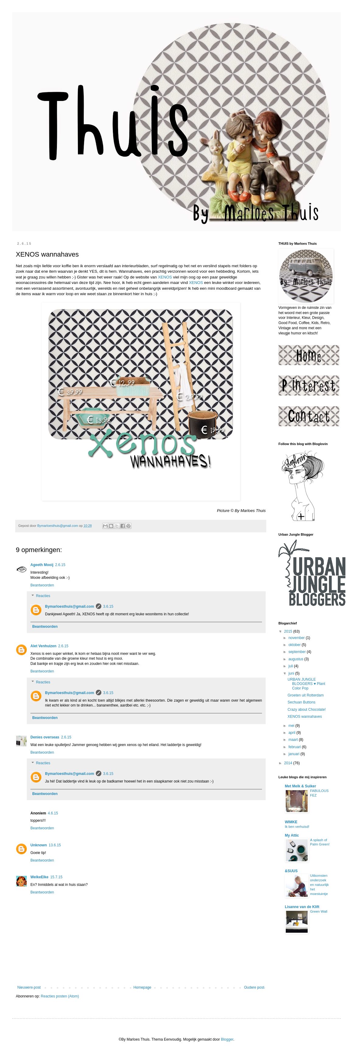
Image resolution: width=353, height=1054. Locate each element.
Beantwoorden (42, 585)
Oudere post (254, 987)
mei (291, 726)
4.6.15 (53, 813)
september (297, 652)
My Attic (292, 835)
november (297, 638)
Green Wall (318, 911)
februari (295, 747)
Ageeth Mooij (41, 565)
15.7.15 (56, 877)
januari (294, 754)
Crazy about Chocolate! (307, 709)
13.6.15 (55, 845)
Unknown (38, 845)
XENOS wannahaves (305, 716)
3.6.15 (108, 606)
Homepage (142, 987)
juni (291, 673)
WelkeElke (39, 877)
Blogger (227, 1039)
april (292, 733)
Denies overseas (44, 737)
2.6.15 (60, 565)
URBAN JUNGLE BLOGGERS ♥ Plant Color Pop (306, 683)
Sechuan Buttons (301, 702)
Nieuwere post (29, 987)
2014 (288, 763)
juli (291, 666)
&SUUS (291, 871)
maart (293, 740)
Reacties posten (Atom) (60, 996)
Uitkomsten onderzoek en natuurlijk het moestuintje (319, 884)
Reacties (43, 596)
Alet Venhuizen (43, 646)
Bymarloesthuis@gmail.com (69, 606)
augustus (296, 659)
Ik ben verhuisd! (297, 826)
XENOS (165, 277)
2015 (288, 631)
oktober (295, 645)
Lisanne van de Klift (302, 907)
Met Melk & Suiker (300, 786)
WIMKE (291, 822)
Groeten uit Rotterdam (306, 695)
